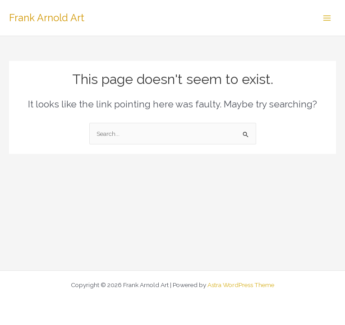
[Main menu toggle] (327, 18)
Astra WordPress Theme (240, 284)
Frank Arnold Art (46, 17)
